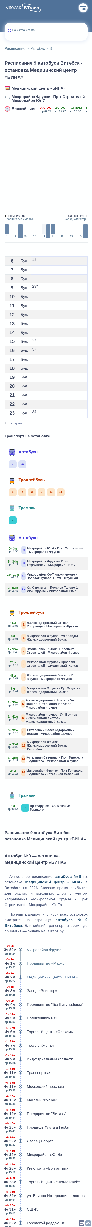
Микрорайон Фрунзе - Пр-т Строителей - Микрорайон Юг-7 (49, 98)
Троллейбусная (29, 1045)
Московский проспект (35, 1086)
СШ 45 (22, 1209)
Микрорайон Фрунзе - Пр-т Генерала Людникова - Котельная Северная (45, 772)
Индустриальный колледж (39, 1059)
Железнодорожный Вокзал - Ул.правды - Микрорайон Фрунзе (43, 625)
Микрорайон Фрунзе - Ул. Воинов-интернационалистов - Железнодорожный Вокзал (43, 718)
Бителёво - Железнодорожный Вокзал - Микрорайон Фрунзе (41, 732)
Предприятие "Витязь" (35, 1113)
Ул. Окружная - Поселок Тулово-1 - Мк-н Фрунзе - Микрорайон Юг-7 (44, 589)
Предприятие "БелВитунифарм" (44, 1004)
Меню (83, 7)
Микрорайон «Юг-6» (33, 1154)
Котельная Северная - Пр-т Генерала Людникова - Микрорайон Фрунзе (45, 759)
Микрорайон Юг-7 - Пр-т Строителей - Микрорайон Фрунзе (45, 550)
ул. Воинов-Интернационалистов (45, 1195)
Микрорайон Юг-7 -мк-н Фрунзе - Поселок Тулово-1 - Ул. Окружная (43, 576)
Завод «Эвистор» (31, 990)
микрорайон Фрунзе (33, 950)
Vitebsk (13, 7)
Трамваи (22, 508)
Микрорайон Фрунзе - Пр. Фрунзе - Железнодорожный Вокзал (44, 690)
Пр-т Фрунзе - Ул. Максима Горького (39, 808)
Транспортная (28, 1072)
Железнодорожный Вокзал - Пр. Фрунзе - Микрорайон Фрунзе (42, 677)
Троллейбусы (27, 480)
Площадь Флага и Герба (37, 1127)
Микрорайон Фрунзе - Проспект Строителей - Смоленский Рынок (43, 664)
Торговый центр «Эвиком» (39, 1032)
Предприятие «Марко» (36, 963)
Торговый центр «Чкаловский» (42, 1182)
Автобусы (24, 452)
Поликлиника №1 (31, 1018)
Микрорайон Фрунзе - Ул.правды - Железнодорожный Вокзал (44, 638)
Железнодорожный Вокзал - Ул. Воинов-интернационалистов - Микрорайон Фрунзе (41, 704)
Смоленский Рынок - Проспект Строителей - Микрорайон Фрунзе (43, 651)
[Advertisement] (46, 165)
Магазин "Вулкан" (31, 1100)
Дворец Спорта (29, 1141)
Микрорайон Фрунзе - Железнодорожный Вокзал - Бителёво (39, 745)
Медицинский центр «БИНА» (38, 88)
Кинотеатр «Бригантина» (38, 1168)
